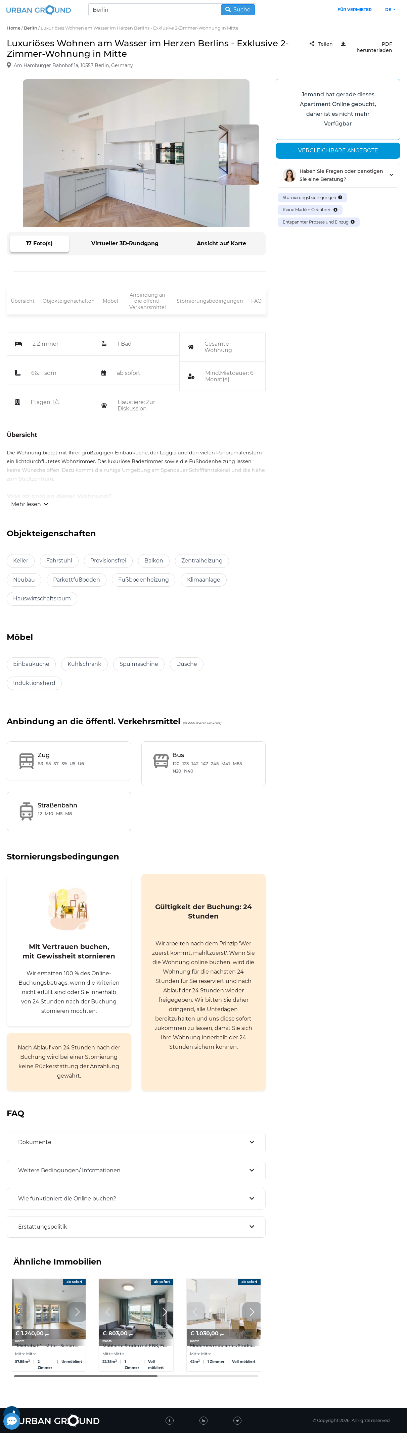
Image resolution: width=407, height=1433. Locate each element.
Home (13, 28)
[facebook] (170, 1421)
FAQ (256, 301)
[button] (77, 1312)
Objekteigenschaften (69, 301)
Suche (238, 9)
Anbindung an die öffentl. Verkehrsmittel (147, 301)
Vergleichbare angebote (338, 150)
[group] (49, 1325)
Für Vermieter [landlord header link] (354, 9)
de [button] (388, 9)
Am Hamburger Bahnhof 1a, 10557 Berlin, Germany (73, 65)
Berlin (30, 28)
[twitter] (237, 1421)
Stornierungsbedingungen (210, 301)
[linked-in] (203, 1421)
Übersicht (23, 301)
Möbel (110, 301)
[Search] (172, 9)
